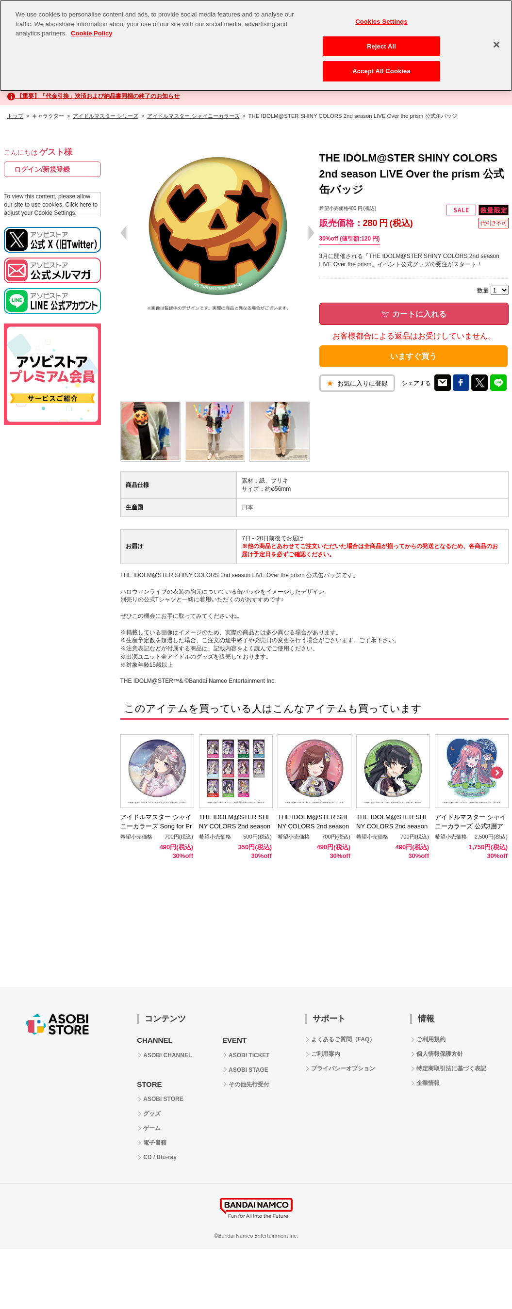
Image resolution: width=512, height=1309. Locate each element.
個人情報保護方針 (439, 1053)
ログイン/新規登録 (42, 169)
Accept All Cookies (381, 71)
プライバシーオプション (343, 1068)
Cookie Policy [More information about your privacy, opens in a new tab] (91, 33)
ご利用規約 (431, 1039)
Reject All (381, 46)
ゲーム (152, 1128)
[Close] (496, 44)
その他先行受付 (249, 1084)
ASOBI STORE (163, 1099)
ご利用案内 (325, 1053)
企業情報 (428, 1083)
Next (496, 773)
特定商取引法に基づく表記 (451, 1068)
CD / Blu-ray (160, 1157)
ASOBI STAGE (248, 1070)
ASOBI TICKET (249, 1055)
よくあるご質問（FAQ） (343, 1039)
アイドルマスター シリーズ (105, 116)
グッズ (152, 1113)
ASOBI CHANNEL (167, 1055)
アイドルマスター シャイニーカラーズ (193, 116)
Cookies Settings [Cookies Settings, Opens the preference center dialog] (381, 21)
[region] (256, 45)
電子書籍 (154, 1142)
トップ (15, 116)
